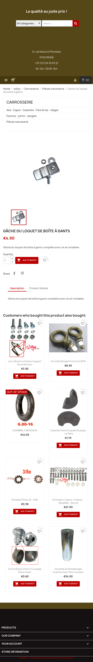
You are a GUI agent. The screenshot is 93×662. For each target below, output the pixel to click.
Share (14, 273)
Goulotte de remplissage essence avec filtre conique (68, 570)
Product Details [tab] (38, 288)
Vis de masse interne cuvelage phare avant (25, 570)
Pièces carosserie (17, 121)
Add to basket (27, 260)
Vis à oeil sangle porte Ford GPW (68, 361)
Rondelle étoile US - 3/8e (25, 499)
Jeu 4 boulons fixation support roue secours (25, 363)
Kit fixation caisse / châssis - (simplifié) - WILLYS (68, 501)
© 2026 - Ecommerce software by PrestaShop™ (46, 657)
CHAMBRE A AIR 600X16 (24, 430)
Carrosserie (19, 102)
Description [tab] (17, 288)
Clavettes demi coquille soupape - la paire (68, 432)
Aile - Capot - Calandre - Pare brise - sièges (32, 110)
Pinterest (22, 273)
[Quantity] (7, 260)
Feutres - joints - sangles (21, 116)
